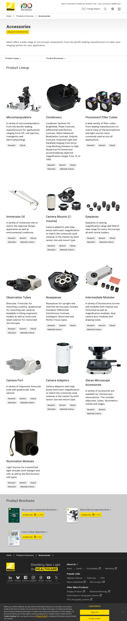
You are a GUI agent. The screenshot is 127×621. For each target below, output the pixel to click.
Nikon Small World (75, 582)
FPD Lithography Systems (78, 599)
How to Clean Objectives (34, 532)
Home (8, 16)
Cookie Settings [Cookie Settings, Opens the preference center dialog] (95, 606)
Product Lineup (12, 58)
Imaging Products (74, 591)
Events (79, 568)
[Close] (123, 612)
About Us (71, 564)
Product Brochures (54, 58)
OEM (102, 578)
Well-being (109, 568)
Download (33, 515)
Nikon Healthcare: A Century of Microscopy (26, 6)
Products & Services (25, 16)
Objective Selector (75, 578)
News (69, 568)
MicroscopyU (96, 582)
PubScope (91, 578)
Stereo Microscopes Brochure (94, 509)
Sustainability (92, 568)
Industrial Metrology (98, 591)
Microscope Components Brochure (39, 509)
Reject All (94, 612)
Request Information (17, 32)
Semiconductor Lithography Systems (83, 595)
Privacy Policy (41, 616)
